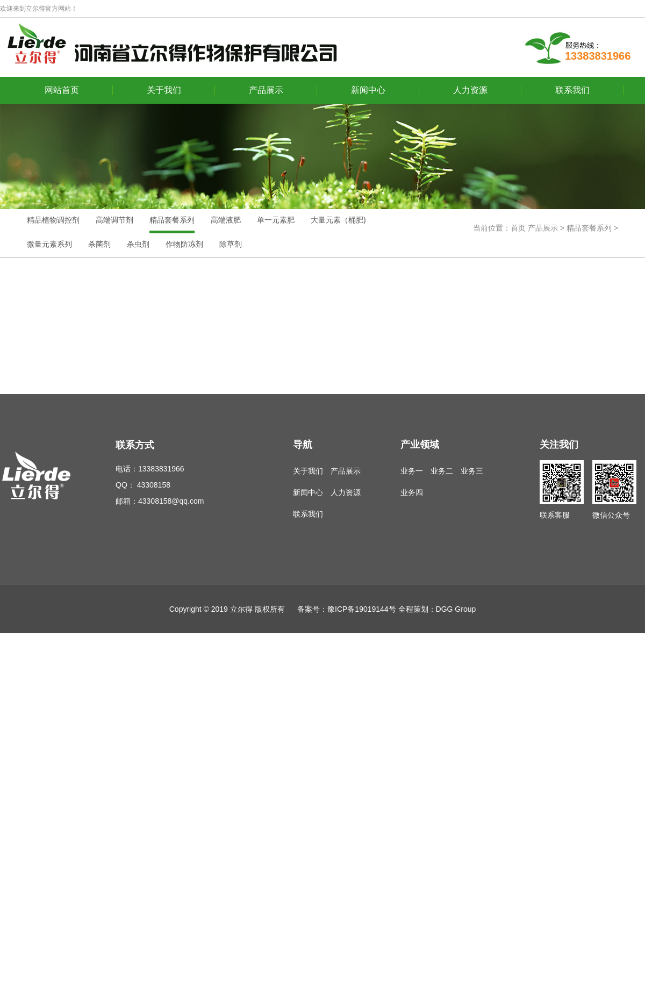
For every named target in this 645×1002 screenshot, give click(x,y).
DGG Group (456, 609)
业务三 (472, 471)
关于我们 (164, 90)
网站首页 (62, 90)
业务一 (411, 471)
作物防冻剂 (184, 244)
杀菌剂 (99, 244)
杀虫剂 (138, 244)
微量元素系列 (49, 244)
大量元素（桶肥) (338, 220)
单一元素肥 (276, 220)
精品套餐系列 (172, 220)
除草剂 (230, 244)
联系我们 (572, 90)
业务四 (411, 492)
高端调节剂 (114, 220)
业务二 (442, 471)
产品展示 (266, 90)
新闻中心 (368, 90)
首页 (518, 228)
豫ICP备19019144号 (361, 609)
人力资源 (470, 90)
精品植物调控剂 (53, 220)
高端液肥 (226, 220)
